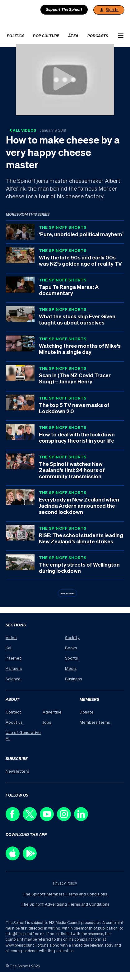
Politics (15, 35)
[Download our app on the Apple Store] (14, 858)
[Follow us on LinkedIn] (82, 819)
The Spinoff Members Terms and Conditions (65, 893)
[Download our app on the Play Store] (31, 858)
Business (73, 678)
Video (11, 637)
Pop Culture (46, 35)
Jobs (47, 722)
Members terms (95, 722)
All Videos (37, 130)
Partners (14, 668)
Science (13, 678)
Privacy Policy (65, 883)
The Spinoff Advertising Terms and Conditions (65, 904)
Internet (13, 658)
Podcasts (97, 35)
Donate (87, 711)
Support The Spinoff (64, 9)
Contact (13, 711)
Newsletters (17, 771)
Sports (71, 658)
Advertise (52, 711)
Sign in (108, 9)
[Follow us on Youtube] (48, 819)
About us (14, 722)
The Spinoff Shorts (62, 227)
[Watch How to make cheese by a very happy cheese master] (65, 79)
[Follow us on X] (31, 819)
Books (71, 647)
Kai (8, 647)
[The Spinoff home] (35, 22)
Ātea (73, 35)
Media (71, 668)
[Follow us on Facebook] (14, 819)
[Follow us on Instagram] (65, 819)
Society (72, 637)
